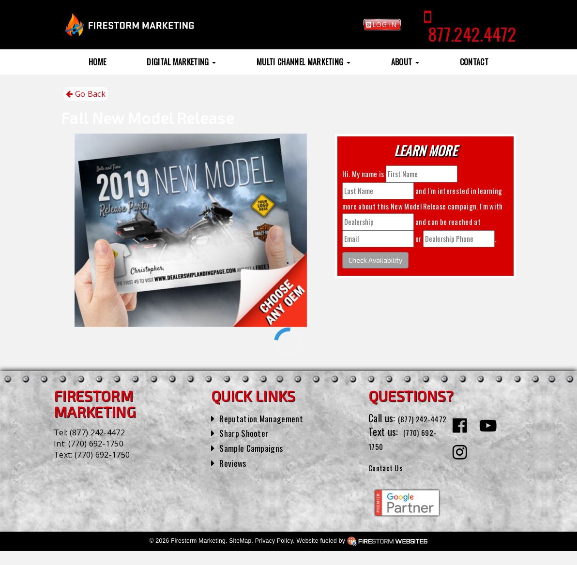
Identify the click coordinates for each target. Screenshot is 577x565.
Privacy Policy (274, 554)
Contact (474, 62)
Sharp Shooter (246, 432)
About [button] (405, 62)
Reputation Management (266, 418)
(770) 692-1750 (95, 443)
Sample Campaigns (254, 447)
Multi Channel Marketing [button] (303, 62)
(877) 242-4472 (97, 432)
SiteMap (240, 554)
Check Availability (375, 260)
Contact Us (389, 480)
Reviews (234, 462)
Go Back (86, 94)
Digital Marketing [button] (181, 62)
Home (97, 62)
